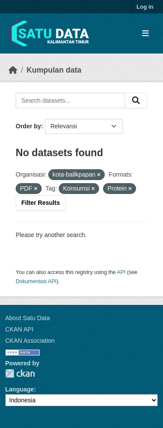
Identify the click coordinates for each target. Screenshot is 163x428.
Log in (144, 6)
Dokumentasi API (36, 281)
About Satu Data (27, 317)
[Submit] (136, 100)
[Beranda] (13, 70)
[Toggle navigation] (145, 33)
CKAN (20, 373)
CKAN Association (30, 340)
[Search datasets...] (70, 100)
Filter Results (40, 202)
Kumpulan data (54, 70)
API (121, 272)
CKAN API (19, 329)
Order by (28, 126)
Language (19, 389)
